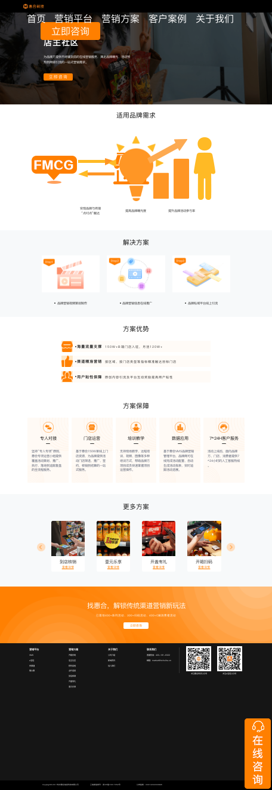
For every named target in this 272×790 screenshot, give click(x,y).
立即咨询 (70, 31)
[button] (41, 547)
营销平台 (73, 19)
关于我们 (215, 19)
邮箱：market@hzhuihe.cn (159, 660)
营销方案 (120, 19)
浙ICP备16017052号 (111, 784)
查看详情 (68, 567)
